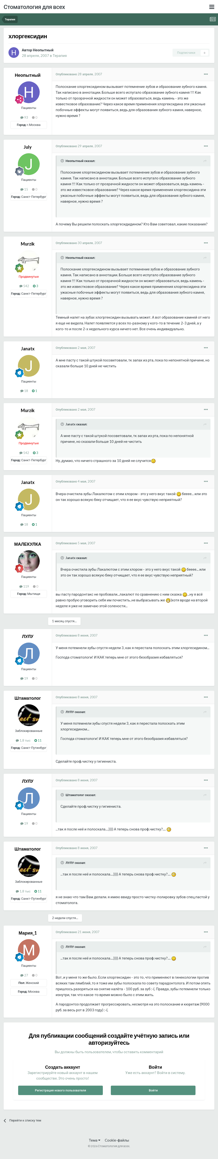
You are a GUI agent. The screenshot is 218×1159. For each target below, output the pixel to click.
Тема (94, 1140)
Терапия (60, 55)
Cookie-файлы (117, 1140)
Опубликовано (79, 74)
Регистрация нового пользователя (60, 1090)
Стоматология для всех (34, 6)
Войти (153, 1090)
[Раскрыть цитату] (62, 161)
